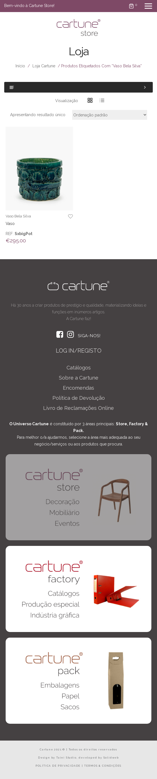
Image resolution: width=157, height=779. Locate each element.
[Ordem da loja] (109, 115)
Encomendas (78, 388)
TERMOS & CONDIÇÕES (102, 765)
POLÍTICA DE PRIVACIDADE (58, 765)
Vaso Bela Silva (18, 216)
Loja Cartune (43, 66)
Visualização (66, 100)
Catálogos (79, 368)
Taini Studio (66, 757)
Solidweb (111, 757)
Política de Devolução (78, 398)
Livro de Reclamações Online (78, 408)
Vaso (10, 223)
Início (20, 66)
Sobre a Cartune (78, 378)
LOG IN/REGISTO (78, 350)
